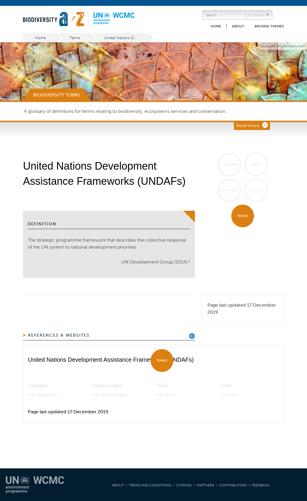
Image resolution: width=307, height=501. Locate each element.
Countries (229, 190)
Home (216, 26)
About (238, 26)
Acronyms (229, 165)
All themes (255, 15)
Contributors (233, 485)
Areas (256, 165)
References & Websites (59, 335)
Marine (255, 190)
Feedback (260, 485)
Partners (205, 485)
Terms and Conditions (150, 485)
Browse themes (269, 26)
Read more (248, 125)
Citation (184, 485)
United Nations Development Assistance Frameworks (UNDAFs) (127, 38)
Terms (75, 38)
